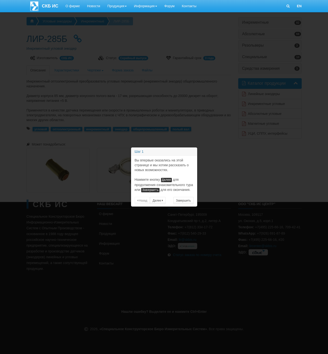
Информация (145, 6)
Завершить (183, 200)
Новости (93, 6)
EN (299, 6)
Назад (142, 200)
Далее (158, 200)
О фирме (72, 6)
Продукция (117, 6)
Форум (169, 6)
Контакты (189, 6)
